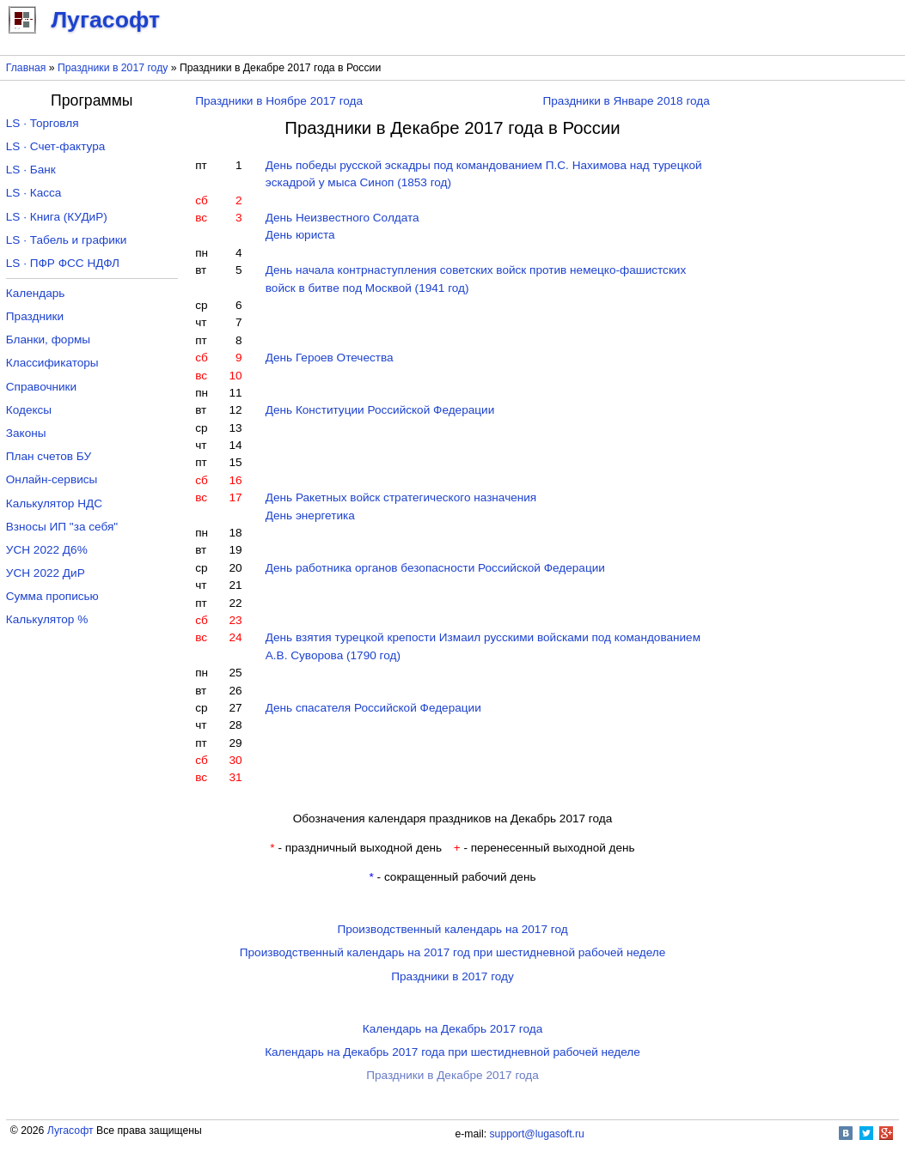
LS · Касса (34, 192)
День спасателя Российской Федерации (373, 707)
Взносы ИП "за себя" (62, 526)
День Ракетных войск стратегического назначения (401, 497)
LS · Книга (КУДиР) (56, 216)
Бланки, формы (48, 339)
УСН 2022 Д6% (47, 549)
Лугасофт (70, 1131)
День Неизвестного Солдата (342, 217)
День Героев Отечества (330, 357)
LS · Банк (31, 169)
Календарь (35, 293)
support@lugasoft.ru (537, 1134)
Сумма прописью (52, 596)
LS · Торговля (42, 123)
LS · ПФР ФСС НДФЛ (62, 263)
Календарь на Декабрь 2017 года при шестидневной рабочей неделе (452, 1052)
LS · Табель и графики (66, 239)
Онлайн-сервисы (52, 479)
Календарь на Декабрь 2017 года (452, 1028)
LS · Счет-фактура (56, 146)
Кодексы (29, 409)
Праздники (35, 316)
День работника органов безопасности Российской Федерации (435, 567)
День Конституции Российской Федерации (380, 409)
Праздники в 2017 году (113, 68)
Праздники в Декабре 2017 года (452, 1075)
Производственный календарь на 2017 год (452, 929)
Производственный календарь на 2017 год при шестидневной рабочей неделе (453, 952)
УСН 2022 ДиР (45, 573)
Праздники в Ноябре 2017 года (279, 100)
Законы (26, 433)
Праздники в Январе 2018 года (626, 100)
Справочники (41, 386)
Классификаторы (52, 362)
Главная (26, 68)
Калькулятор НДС (54, 503)
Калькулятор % (47, 619)
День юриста (300, 234)
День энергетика (310, 515)
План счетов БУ (48, 456)
